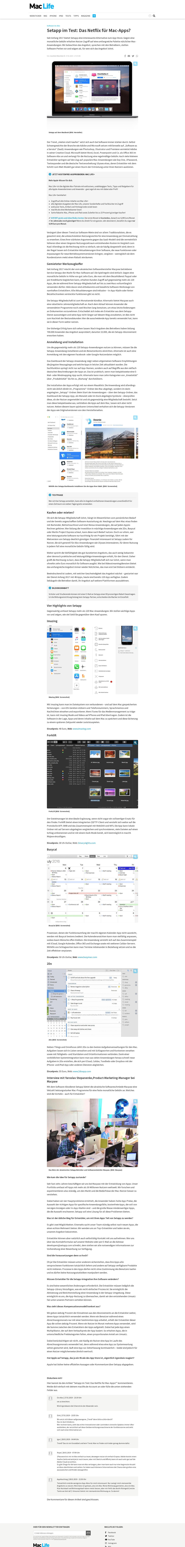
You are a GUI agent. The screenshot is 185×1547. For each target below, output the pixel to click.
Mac (45, 16)
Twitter (109, 1536)
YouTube (110, 1539)
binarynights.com (87, 842)
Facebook (110, 1532)
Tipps (76, 16)
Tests (68, 16)
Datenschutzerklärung (60, 1539)
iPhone (53, 16)
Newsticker (35, 16)
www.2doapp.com (82, 1071)
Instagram (111, 1543)
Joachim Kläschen (56, 56)
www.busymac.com (87, 957)
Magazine (85, 16)
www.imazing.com (82, 728)
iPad (61, 16)
